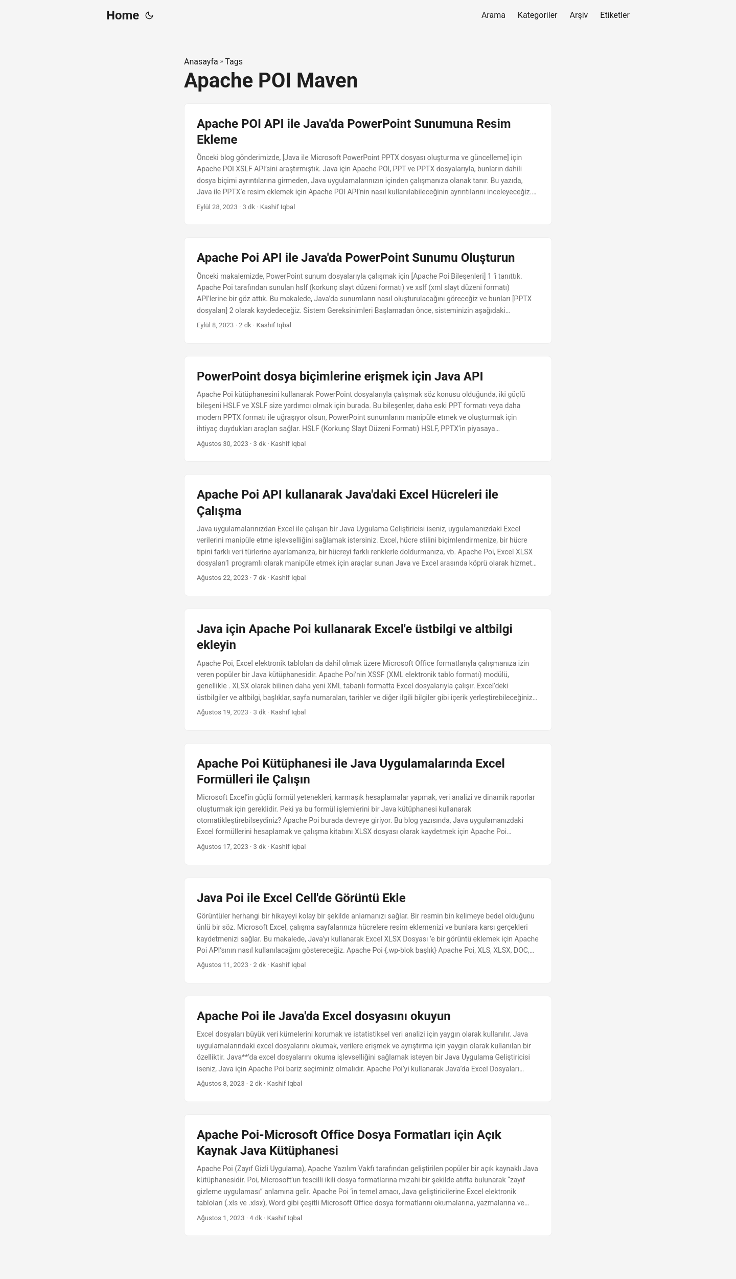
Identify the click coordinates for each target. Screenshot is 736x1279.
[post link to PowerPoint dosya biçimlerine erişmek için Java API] (368, 409)
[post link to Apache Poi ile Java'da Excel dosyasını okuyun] (368, 1049)
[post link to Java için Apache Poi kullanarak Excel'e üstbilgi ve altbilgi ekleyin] (368, 669)
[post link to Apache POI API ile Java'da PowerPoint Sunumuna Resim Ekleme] (368, 164)
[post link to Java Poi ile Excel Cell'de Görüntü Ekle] (368, 930)
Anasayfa (201, 61)
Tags (234, 61)
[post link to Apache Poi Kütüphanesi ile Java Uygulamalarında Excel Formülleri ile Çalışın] (368, 804)
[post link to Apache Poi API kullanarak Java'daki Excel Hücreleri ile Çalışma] (368, 535)
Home (122, 15)
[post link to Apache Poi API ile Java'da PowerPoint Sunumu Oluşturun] (368, 290)
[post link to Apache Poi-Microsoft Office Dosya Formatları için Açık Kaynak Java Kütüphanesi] (368, 1175)
